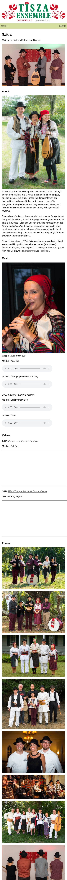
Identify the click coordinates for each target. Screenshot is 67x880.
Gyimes (29, 195)
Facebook (44, 251)
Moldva (17, 195)
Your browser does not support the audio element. (27, 368)
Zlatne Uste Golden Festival (23, 441)
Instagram (30, 251)
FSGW (11, 356)
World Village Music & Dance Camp (27, 491)
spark (49, 201)
